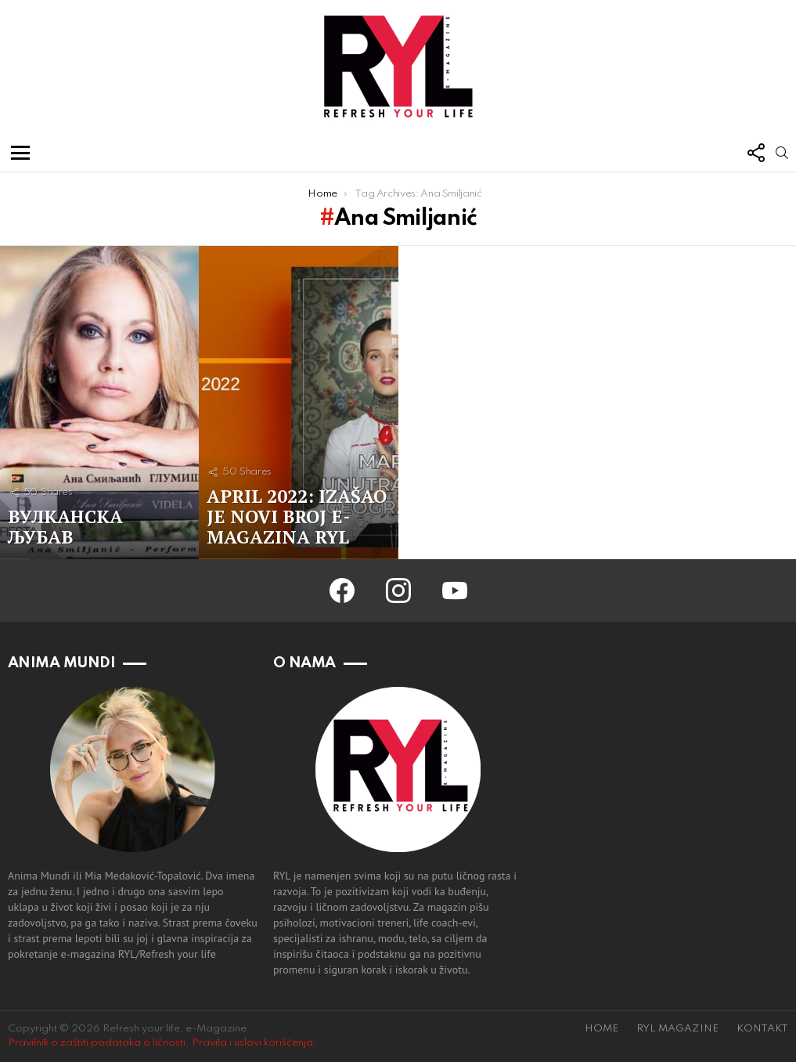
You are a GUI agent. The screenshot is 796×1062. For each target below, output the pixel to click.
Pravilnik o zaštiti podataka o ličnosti (96, 1043)
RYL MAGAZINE (677, 1029)
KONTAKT (762, 1029)
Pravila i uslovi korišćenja (252, 1043)
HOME (601, 1029)
